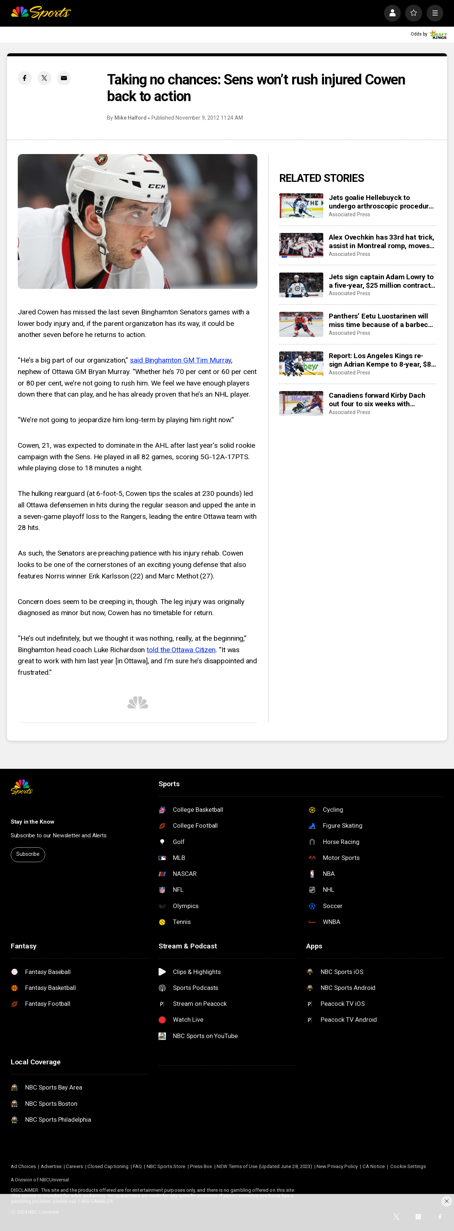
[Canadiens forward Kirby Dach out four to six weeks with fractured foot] (301, 403)
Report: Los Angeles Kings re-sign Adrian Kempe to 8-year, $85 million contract (382, 359)
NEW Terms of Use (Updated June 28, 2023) (264, 1166)
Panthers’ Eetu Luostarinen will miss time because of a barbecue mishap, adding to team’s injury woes (382, 320)
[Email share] (64, 78)
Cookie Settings (408, 1166)
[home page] (41, 13)
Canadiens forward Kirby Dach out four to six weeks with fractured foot (377, 399)
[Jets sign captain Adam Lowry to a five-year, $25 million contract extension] (301, 285)
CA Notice (374, 1166)
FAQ (137, 1166)
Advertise (51, 1166)
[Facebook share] (25, 78)
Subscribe (28, 854)
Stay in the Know (33, 821)
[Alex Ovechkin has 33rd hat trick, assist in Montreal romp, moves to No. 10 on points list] (301, 245)
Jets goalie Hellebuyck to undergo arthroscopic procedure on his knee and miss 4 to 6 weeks (381, 201)
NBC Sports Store (166, 1166)
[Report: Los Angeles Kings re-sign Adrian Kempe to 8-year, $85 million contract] (301, 363)
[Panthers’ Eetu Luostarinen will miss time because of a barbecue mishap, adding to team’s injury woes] (301, 324)
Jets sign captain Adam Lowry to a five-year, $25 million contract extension (381, 281)
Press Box (201, 1166)
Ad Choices (23, 1166)
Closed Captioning (107, 1166)
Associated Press (349, 214)
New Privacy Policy (337, 1166)
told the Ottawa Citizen (181, 649)
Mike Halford (130, 118)
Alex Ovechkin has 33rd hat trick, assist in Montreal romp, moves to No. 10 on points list (381, 241)
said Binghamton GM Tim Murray (180, 360)
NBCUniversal (54, 1179)
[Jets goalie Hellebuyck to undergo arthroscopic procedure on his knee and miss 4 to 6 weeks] (301, 205)
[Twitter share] (44, 78)
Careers (74, 1166)
